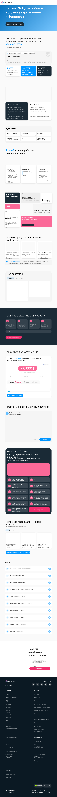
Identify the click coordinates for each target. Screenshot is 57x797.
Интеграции (8, 714)
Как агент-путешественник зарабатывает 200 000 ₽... (28, 545)
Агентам (36, 694)
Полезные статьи (10, 774)
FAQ (6, 701)
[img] (17, 283)
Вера (23, 547)
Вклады (36, 760)
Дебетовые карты (39, 747)
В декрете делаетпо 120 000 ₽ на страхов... (42, 544)
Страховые (11, 278)
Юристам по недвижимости (41, 723)
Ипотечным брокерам (40, 704)
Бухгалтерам (37, 726)
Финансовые (19, 278)
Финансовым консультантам (42, 707)
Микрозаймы (37, 741)
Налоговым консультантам (41, 719)
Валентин (8, 547)
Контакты (8, 704)
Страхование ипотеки (11, 751)
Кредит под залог (39, 757)
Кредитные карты (39, 751)
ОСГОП (7, 758)
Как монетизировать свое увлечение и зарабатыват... (11, 544)
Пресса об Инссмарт (11, 697)
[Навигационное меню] (55, 2)
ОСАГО (7, 741)
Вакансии (8, 707)
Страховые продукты (11, 737)
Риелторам (37, 697)
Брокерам (37, 700)
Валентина (41, 547)
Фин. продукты (38, 737)
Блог (13, 530)
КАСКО (7, 744)
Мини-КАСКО (9, 747)
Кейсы (8, 530)
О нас (7, 694)
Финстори (8, 777)
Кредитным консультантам (41, 710)
